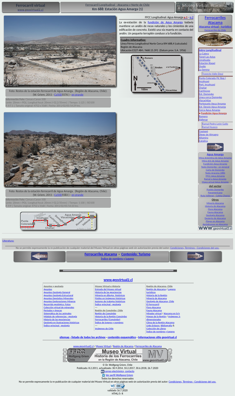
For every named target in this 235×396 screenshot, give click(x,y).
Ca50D (58, 95)
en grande (77, 95)
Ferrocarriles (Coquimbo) (107, 319)
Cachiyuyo (204, 90)
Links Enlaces (152, 325)
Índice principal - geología (56, 325)
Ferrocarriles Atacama (101, 254)
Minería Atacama (215, 203)
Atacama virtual (209, 27)
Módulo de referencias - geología (60, 316)
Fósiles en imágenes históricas (110, 298)
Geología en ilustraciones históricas (61, 322)
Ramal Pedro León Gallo (215, 123)
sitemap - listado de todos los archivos (82, 337)
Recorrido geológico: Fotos (57, 304)
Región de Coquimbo (105, 313)
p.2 (191, 17)
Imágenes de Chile (104, 328)
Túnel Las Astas (207, 56)
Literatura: (8, 240)
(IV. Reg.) (221, 78)
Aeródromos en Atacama (215, 224)
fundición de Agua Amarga (165, 22)
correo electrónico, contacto (119, 371)
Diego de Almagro (208, 134)
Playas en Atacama (215, 221)
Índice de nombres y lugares (117, 259)
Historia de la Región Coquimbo (111, 316)
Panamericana (215, 192)
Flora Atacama (215, 209)
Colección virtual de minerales (59, 307)
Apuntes (48, 289)
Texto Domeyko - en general (215, 166)
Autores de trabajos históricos (110, 301)
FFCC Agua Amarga (215, 175)
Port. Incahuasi (207, 84)
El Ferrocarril (152, 304)
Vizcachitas (205, 100)
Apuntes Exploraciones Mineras (59, 301)
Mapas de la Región (156, 316)
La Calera (204, 53)
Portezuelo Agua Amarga (212, 103)
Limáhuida (204, 60)
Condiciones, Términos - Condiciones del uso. (194, 247)
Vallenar (203, 119)
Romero (203, 116)
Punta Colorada (207, 78)
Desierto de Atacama (215, 218)
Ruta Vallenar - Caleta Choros (215, 195)
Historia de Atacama (215, 206)
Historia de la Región (156, 295)
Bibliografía (166, 325)
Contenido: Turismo (135, 254)
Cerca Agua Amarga (209, 110)
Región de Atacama (156, 289)
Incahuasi (204, 81)
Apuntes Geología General (57, 292)
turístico (226, 27)
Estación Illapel (207, 63)
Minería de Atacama (156, 298)
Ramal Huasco (209, 127)
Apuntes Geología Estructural (58, 295)
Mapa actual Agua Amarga (215, 181)
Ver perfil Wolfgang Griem (117, 375)
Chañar (203, 87)
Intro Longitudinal (210, 50)
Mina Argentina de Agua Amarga (215, 157)
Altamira (203, 137)
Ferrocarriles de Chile (215, 30)
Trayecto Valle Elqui (212, 73)
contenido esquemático (122, 337)
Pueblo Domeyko (215, 189)
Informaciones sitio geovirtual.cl (157, 337)
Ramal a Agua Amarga (215, 178)
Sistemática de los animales (57, 313)
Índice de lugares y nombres (109, 322)
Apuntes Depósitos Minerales (58, 298)
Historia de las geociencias (57, 319)
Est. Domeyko (206, 94)
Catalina (203, 141)
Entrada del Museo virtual (108, 289)
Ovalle (202, 66)
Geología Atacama (215, 215)
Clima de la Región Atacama (160, 322)
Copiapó (203, 131)
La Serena (204, 69)
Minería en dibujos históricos (110, 295)
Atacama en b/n (172, 313)
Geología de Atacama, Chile (160, 301)
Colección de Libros (156, 328)
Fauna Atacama (215, 212)
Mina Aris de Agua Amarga (215, 160)
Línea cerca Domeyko (210, 97)
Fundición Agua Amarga (215, 163)
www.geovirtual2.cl (118, 280)
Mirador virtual (154, 313)
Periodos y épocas (53, 310)
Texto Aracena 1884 (215, 172)
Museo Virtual (103, 346)
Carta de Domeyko (215, 169)
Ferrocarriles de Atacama (148, 346)
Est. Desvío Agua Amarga (212, 106)
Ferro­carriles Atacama (215, 20)
